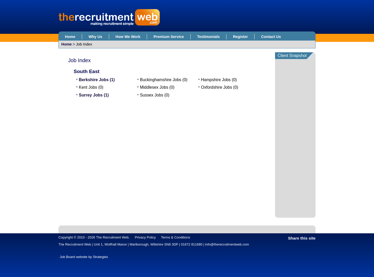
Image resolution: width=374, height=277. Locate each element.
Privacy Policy (145, 237)
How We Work (128, 37)
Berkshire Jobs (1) (97, 80)
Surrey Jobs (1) (94, 95)
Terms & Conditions (175, 237)
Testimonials (208, 37)
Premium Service (168, 37)
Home (70, 37)
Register (240, 37)
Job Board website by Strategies (84, 257)
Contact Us (271, 37)
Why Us (95, 37)
